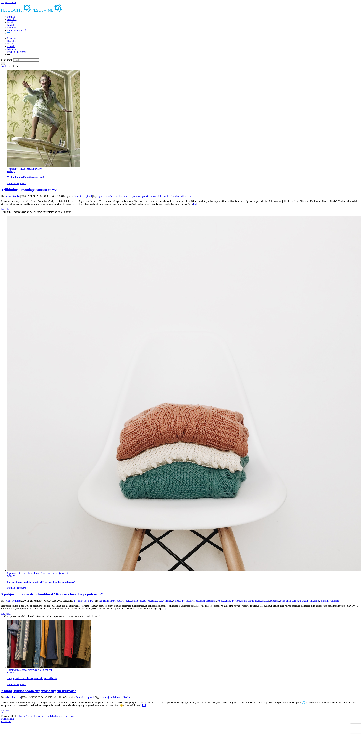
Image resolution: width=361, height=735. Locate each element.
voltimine (334, 600)
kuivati (142, 600)
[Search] (3, 63)
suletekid (296, 600)
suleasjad (274, 600)
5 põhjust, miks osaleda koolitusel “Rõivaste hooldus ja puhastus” (39, 573)
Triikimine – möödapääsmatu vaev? (24, 168)
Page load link (8, 718)
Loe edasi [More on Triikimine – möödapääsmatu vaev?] (6, 209)
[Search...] (26, 60)
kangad (102, 600)
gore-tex (103, 196)
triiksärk (185, 196)
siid (159, 196)
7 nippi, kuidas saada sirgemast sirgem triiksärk (30, 670)
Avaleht (5, 66)
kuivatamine (132, 600)
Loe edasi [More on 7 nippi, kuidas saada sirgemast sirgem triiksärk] (6, 710)
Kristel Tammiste (13, 697)
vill (191, 196)
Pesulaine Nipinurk (16, 183)
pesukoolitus (188, 600)
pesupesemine (224, 600)
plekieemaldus (262, 600)
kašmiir (111, 196)
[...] (195, 204)
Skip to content (8, 2)
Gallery (11, 171)
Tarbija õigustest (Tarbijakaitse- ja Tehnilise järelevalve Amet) (46, 716)
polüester (136, 196)
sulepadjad (285, 600)
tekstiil (165, 196)
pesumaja (200, 600)
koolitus (121, 600)
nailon (119, 196)
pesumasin (211, 600)
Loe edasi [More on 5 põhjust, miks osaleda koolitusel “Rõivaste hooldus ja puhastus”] (6, 613)
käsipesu (111, 600)
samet (153, 196)
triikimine (174, 196)
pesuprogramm (239, 600)
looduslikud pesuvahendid (159, 600)
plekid (251, 600)
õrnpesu (127, 196)
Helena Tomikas (12, 196)
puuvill (145, 196)
